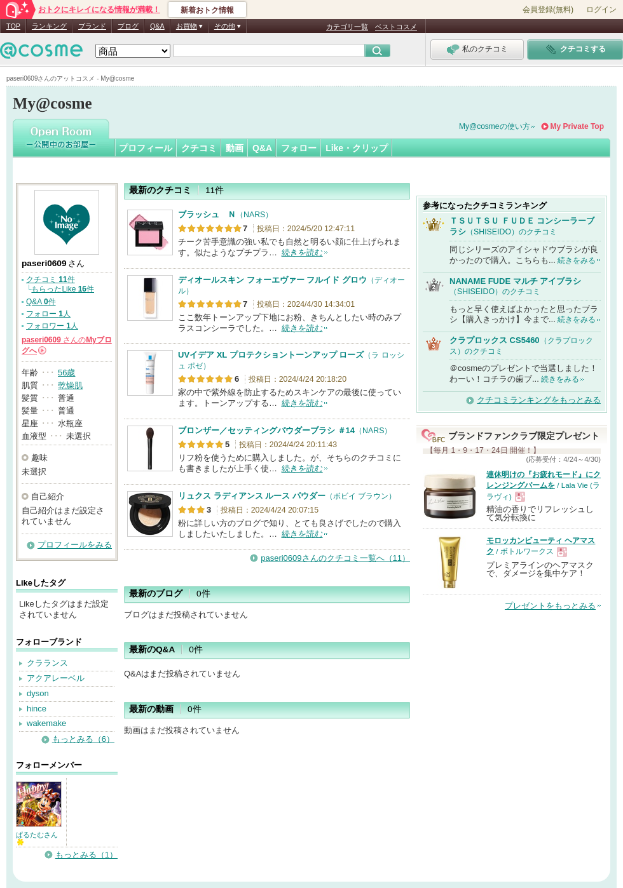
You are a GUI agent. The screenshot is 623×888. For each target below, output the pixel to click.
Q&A (157, 26)
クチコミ (199, 148)
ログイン (601, 9)
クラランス (47, 663)
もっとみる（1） (86, 854)
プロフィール (145, 148)
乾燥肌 (70, 385)
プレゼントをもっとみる (550, 605)
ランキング (49, 26)
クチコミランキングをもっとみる (539, 400)
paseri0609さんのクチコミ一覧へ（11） (335, 558)
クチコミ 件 (50, 279)
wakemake (46, 723)
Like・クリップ (356, 148)
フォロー (299, 148)
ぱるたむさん (37, 838)
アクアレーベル (56, 678)
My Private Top (577, 126)
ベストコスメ (396, 26)
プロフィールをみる (75, 544)
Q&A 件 (41, 301)
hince (36, 708)
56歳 (66, 372)
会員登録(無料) (548, 9)
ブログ (128, 26)
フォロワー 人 (52, 325)
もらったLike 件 (62, 289)
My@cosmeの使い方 (494, 126)
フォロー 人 (48, 313)
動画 (234, 148)
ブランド (92, 26)
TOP (13, 26)
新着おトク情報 (207, 10)
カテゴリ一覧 (347, 26)
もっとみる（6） (83, 739)
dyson (38, 693)
